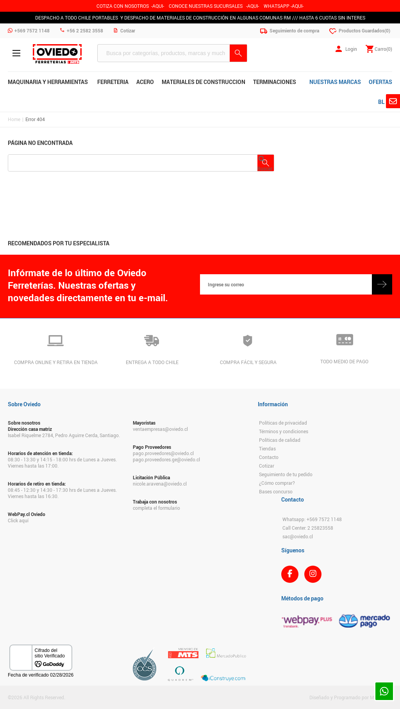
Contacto (269, 457)
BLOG (385, 101)
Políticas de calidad (279, 440)
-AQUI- (157, 6)
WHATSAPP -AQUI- (284, 6)
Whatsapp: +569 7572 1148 (312, 519)
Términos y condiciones (283, 431)
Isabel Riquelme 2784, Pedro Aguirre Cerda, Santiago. (64, 435)
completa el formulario (156, 508)
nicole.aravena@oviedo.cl (160, 483)
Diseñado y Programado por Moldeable (350, 697)
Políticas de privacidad (283, 423)
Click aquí (18, 520)
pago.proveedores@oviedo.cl (163, 453)
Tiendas (267, 448)
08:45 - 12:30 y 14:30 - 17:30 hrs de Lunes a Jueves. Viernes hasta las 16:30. (62, 493)
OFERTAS (380, 82)
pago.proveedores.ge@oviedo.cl (166, 459)
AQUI (252, 6)
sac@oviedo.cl (297, 536)
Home (14, 119)
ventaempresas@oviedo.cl (160, 429)
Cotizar (266, 466)
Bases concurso (276, 491)
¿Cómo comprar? (277, 483)
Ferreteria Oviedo (57, 54)
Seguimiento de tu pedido (285, 474)
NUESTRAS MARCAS (335, 82)
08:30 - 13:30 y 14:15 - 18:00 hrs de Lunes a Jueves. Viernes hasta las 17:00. (62, 462)
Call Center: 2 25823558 (307, 528)
